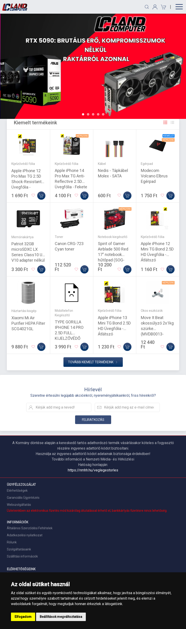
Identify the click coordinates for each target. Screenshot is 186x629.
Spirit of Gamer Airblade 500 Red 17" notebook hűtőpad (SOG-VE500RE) (113, 254)
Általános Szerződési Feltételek (29, 528)
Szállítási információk (22, 556)
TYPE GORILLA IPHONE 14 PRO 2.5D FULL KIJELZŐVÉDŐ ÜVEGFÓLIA (69, 333)
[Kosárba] (41, 196)
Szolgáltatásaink (19, 549)
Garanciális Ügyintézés (23, 497)
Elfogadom (23, 617)
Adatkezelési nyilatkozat (24, 535)
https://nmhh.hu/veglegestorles (93, 470)
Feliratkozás (93, 420)
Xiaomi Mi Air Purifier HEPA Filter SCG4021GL (28, 323)
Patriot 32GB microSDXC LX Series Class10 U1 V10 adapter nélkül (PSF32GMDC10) (28, 254)
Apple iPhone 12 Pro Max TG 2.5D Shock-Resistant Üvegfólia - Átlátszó (26, 181)
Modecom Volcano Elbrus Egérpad (154, 176)
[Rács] (165, 122)
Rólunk (12, 542)
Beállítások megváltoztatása (61, 617)
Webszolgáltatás (19, 504)
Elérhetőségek (17, 490)
